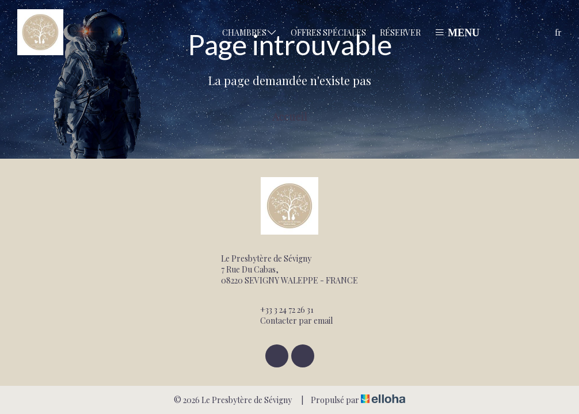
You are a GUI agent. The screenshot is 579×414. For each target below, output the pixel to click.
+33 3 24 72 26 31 (280, 309)
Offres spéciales (328, 32)
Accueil (289, 117)
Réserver (400, 32)
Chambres (249, 32)
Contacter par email (290, 320)
